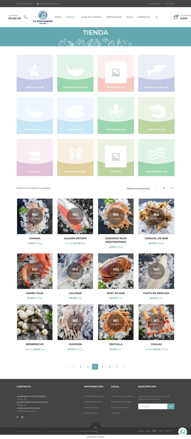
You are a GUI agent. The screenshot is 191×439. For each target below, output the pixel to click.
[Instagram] (22, 417)
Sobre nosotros (91, 407)
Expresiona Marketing (89, 431)
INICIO (58, 17)
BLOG (130, 17)
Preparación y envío (93, 402)
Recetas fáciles (91, 413)
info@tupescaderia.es (49, 3)
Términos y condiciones (122, 396)
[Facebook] (17, 417)
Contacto (115, 413)
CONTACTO (143, 17)
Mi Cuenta (170, 3)
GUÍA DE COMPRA (92, 17)
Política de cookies (119, 407)
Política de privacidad (121, 402)
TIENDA (70, 17)
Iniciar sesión (154, 3)
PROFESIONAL (114, 17)
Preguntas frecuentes (94, 396)
